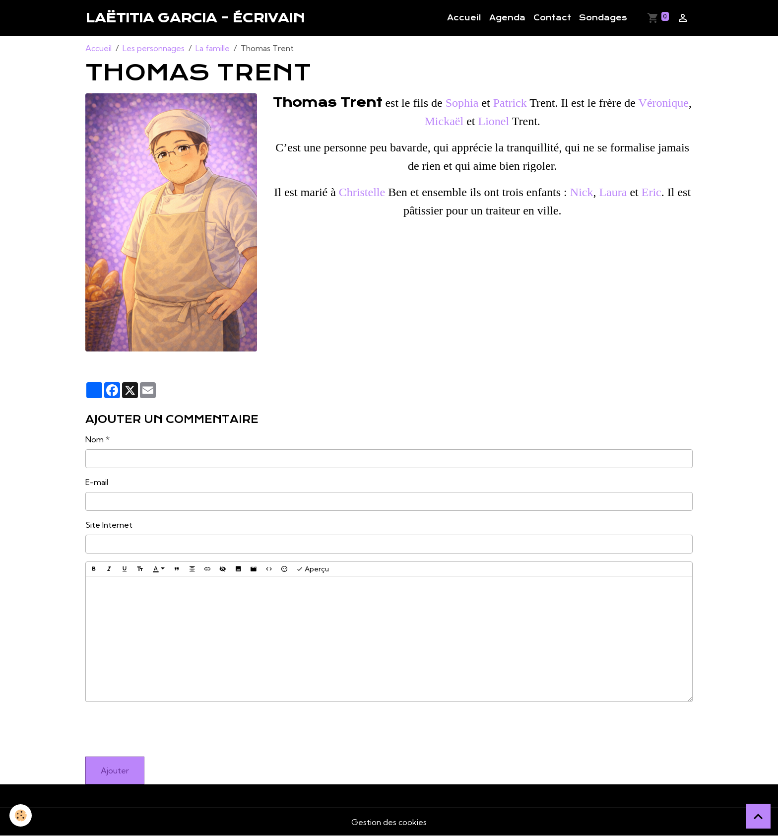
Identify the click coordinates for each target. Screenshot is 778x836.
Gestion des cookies (389, 822)
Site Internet (108, 525)
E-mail (96, 482)
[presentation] (160, 729)
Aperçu (312, 569)
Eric (651, 192)
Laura (613, 192)
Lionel (493, 121)
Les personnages (154, 48)
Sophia (462, 102)
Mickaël (444, 121)
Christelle (362, 192)
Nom (94, 439)
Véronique (664, 102)
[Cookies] (21, 815)
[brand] (195, 18)
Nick (581, 192)
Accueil (464, 17)
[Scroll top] (758, 816)
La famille (212, 48)
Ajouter (115, 770)
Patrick (510, 102)
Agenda (507, 17)
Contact (552, 17)
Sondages (603, 17)
